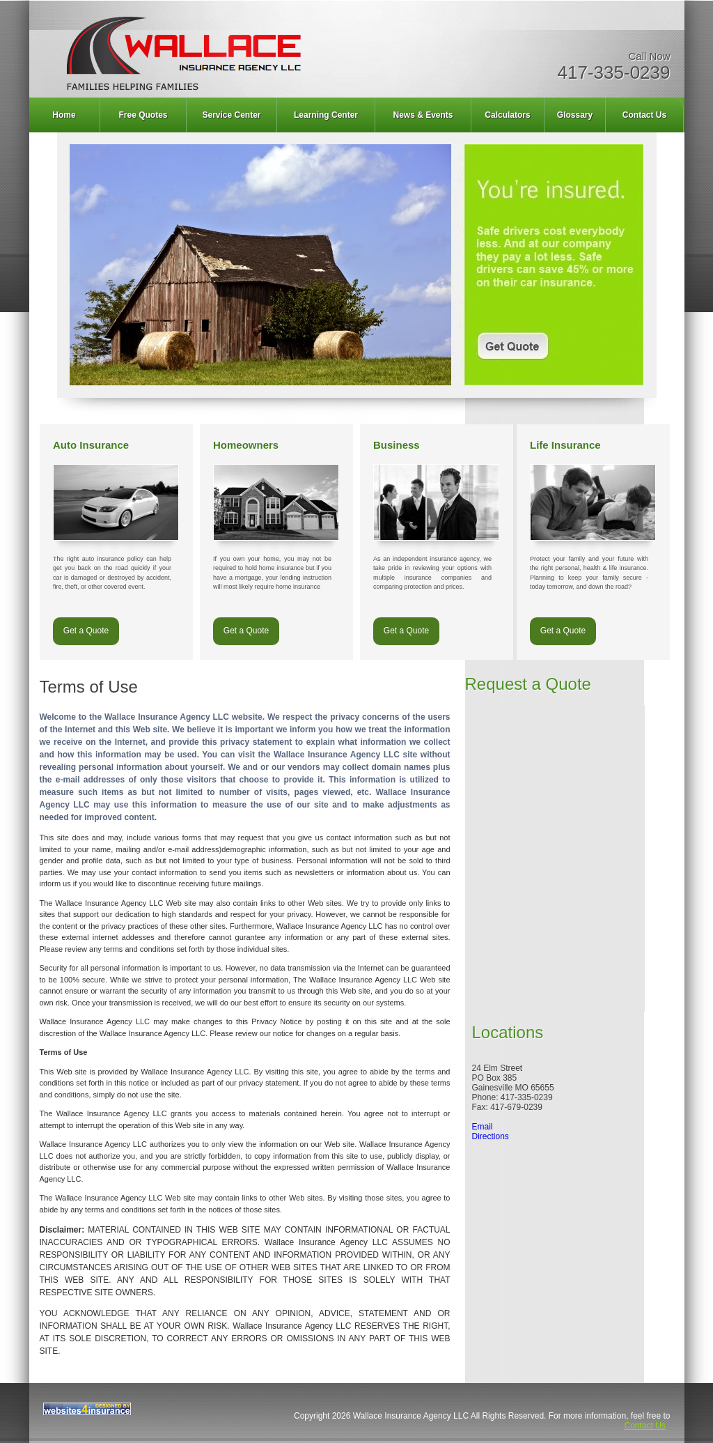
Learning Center (326, 115)
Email (482, 1127)
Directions (490, 1136)
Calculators (507, 115)
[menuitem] (65, 115)
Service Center (231, 115)
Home (63, 115)
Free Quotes (142, 115)
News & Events (423, 115)
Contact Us (644, 115)
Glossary (575, 115)
